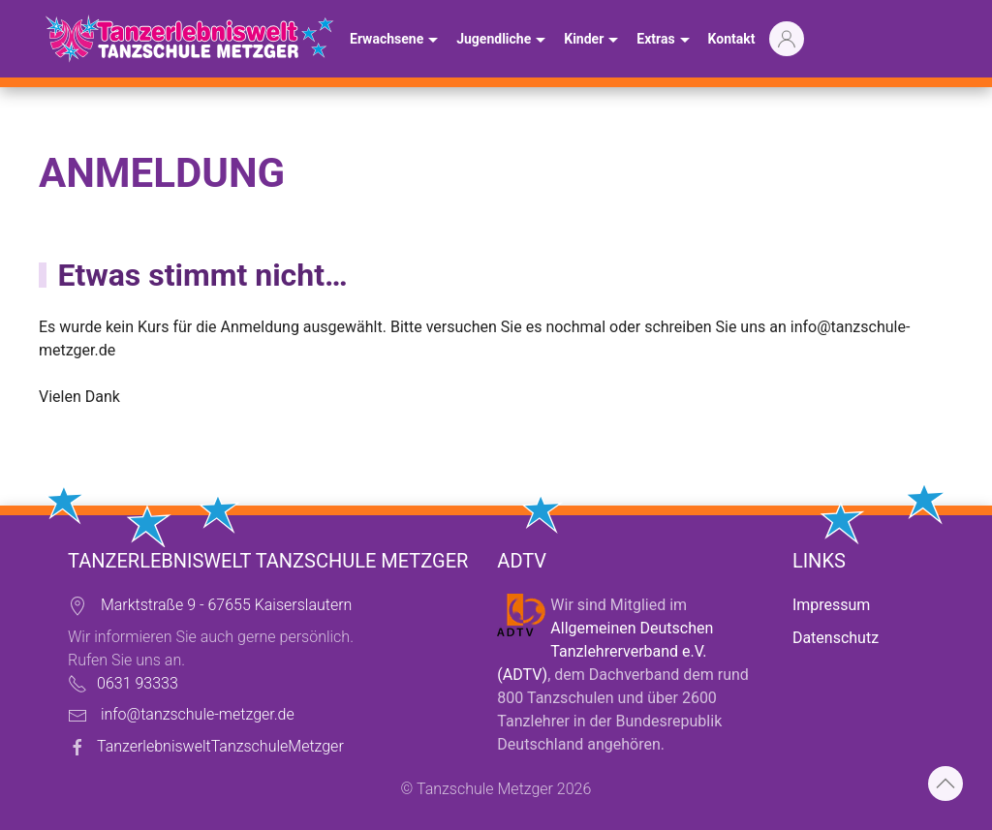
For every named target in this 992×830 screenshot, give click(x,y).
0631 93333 (137, 683)
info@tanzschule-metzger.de (197, 714)
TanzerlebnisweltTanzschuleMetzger (220, 746)
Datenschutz (835, 638)
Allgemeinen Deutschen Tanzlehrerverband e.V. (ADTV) (605, 651)
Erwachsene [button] (396, 40)
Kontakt (732, 38)
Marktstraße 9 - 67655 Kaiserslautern (226, 605)
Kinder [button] (593, 40)
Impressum (831, 605)
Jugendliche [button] (503, 40)
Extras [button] (665, 40)
